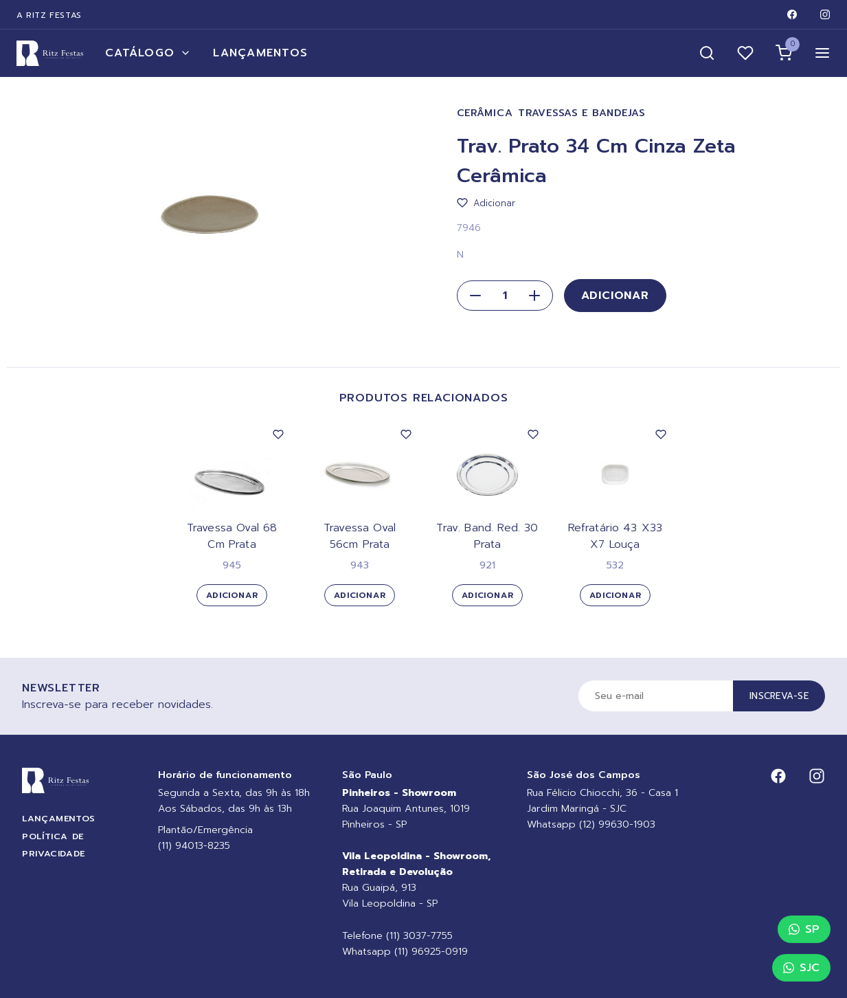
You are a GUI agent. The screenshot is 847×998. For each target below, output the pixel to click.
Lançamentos (260, 53)
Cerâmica (485, 113)
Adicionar (615, 295)
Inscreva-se (779, 696)
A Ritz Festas (49, 15)
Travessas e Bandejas (581, 113)
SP (804, 929)
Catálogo (148, 53)
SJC (801, 968)
